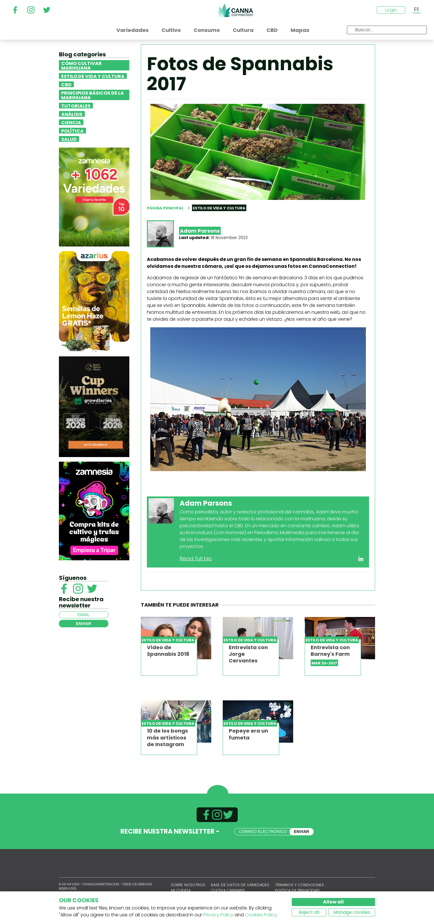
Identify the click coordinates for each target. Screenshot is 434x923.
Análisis (71, 114)
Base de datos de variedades (240, 885)
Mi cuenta (181, 890)
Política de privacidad (297, 890)
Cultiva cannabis (228, 890)
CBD (66, 84)
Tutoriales (76, 105)
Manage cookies (351, 912)
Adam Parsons (200, 230)
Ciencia (71, 122)
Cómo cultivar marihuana (81, 65)
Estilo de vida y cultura (92, 76)
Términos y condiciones (299, 885)
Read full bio (196, 558)
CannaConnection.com (235, 10)
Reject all (309, 912)
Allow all (333, 902)
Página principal (165, 208)
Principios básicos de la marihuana (92, 95)
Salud (69, 139)
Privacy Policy (218, 914)
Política (72, 130)
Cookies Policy (261, 914)
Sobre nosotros (188, 885)
